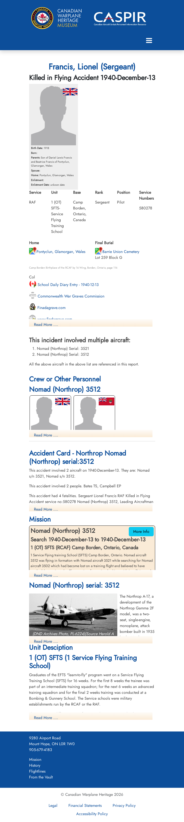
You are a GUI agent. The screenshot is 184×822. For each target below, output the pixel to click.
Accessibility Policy (92, 814)
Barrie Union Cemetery (117, 251)
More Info (141, 531)
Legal (53, 805)
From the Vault (41, 777)
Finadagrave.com (47, 307)
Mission (35, 759)
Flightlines (37, 771)
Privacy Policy (124, 805)
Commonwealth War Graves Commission (66, 296)
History (34, 765)
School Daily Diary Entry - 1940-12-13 (64, 284)
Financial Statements (85, 805)
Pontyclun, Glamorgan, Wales (57, 251)
